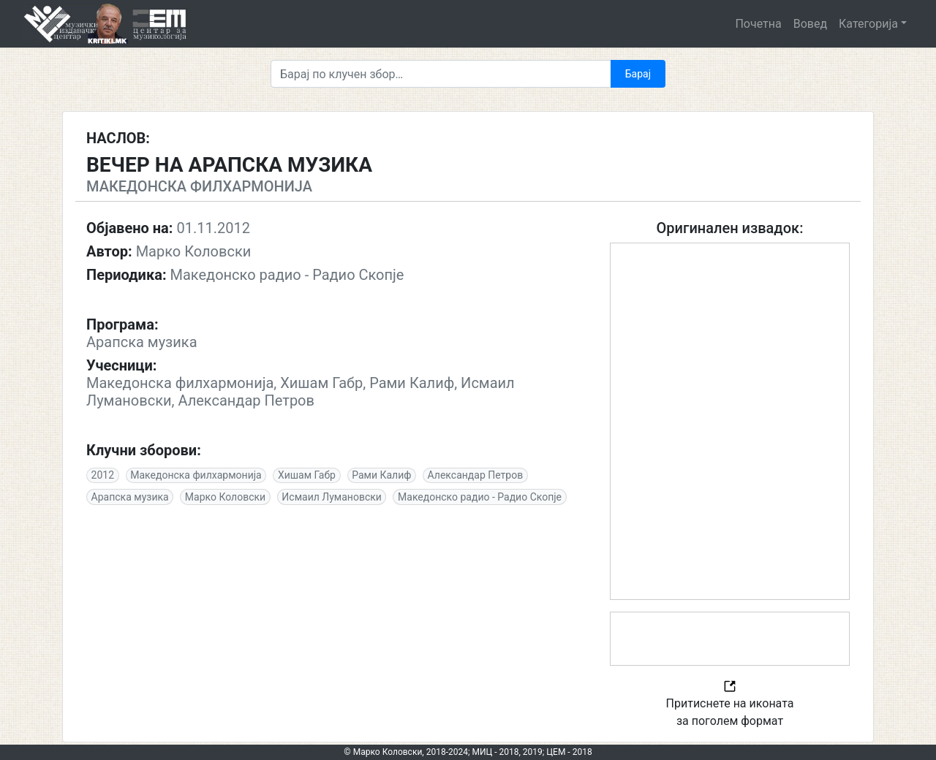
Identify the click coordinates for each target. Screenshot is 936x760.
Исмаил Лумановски (332, 497)
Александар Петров (476, 475)
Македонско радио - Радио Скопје (480, 497)
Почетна (758, 24)
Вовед (810, 24)
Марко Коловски (225, 497)
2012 (102, 475)
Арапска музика (130, 497)
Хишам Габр (307, 475)
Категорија (868, 24)
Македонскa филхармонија (195, 475)
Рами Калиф (381, 475)
